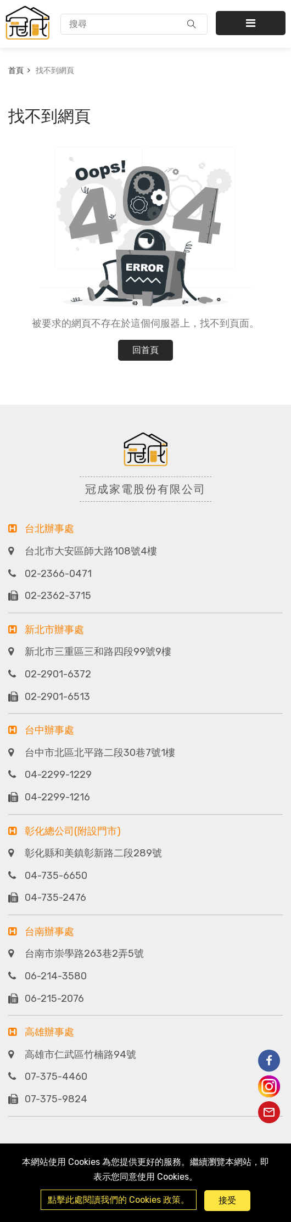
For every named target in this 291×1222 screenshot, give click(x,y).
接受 (227, 1200)
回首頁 (145, 350)
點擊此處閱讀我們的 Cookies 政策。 (118, 1200)
